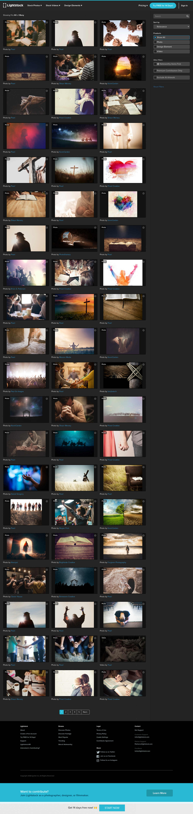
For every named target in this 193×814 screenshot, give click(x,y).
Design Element (164, 46)
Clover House (16, 596)
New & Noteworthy (65, 744)
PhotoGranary (65, 254)
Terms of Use (101, 730)
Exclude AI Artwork (166, 77)
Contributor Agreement (105, 741)
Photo (159, 42)
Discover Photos (64, 730)
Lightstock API (25, 744)
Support (23, 741)
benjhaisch (112, 391)
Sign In (184, 5)
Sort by (156, 22)
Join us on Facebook (107, 756)
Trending (61, 741)
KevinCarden (113, 83)
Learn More (159, 793)
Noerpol (14, 562)
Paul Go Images (17, 391)
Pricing (143, 6)
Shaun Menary (65, 83)
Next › (85, 712)
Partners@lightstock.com (143, 744)
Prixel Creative (65, 117)
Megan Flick (64, 528)
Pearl (13, 49)
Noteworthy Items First (169, 63)
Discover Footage (64, 734)
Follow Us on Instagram (108, 760)
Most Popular (63, 737)
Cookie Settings (102, 737)
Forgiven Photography (117, 562)
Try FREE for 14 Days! (163, 5)
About (22, 730)
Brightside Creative (67, 562)
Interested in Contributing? (30, 748)
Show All (161, 37)
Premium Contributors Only (169, 70)
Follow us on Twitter (107, 752)
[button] (35, 5)
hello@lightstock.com (142, 751)
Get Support (139, 730)
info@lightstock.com (142, 737)
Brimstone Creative (67, 596)
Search (187, 16)
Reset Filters (159, 86)
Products (157, 33)
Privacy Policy (101, 734)
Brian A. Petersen (18, 288)
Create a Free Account (28, 734)
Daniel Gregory (17, 494)
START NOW (112, 808)
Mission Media (65, 357)
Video (160, 51)
